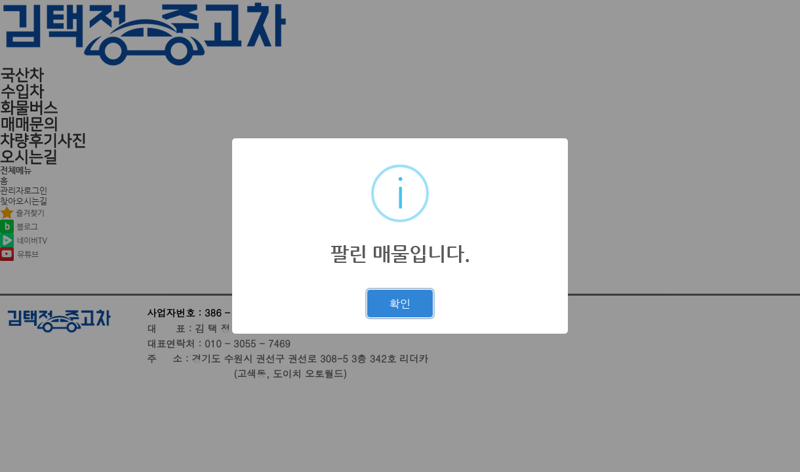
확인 (400, 303)
